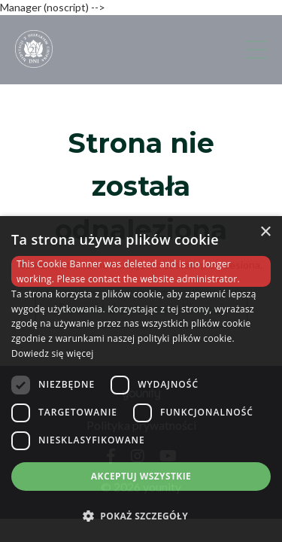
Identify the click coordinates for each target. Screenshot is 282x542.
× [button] (265, 232)
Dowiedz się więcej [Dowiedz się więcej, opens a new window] (52, 353)
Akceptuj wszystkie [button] (141, 476)
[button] (141, 516)
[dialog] (141, 379)
